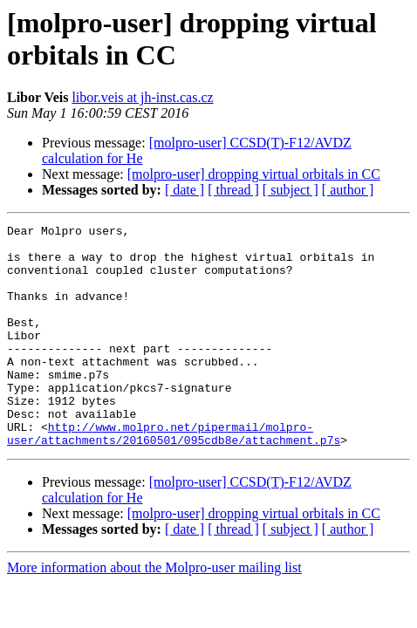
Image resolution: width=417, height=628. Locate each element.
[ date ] (184, 189)
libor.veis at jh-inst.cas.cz (142, 97)
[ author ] (348, 189)
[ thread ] (233, 189)
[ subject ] (290, 189)
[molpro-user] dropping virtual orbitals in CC (253, 174)
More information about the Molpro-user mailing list (154, 611)
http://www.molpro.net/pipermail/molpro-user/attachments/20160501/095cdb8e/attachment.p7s (173, 476)
